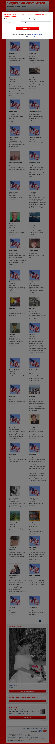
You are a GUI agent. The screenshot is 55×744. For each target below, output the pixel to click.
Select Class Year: (9, 23)
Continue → (27, 28)
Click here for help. (32, 36)
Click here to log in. (36, 34)
